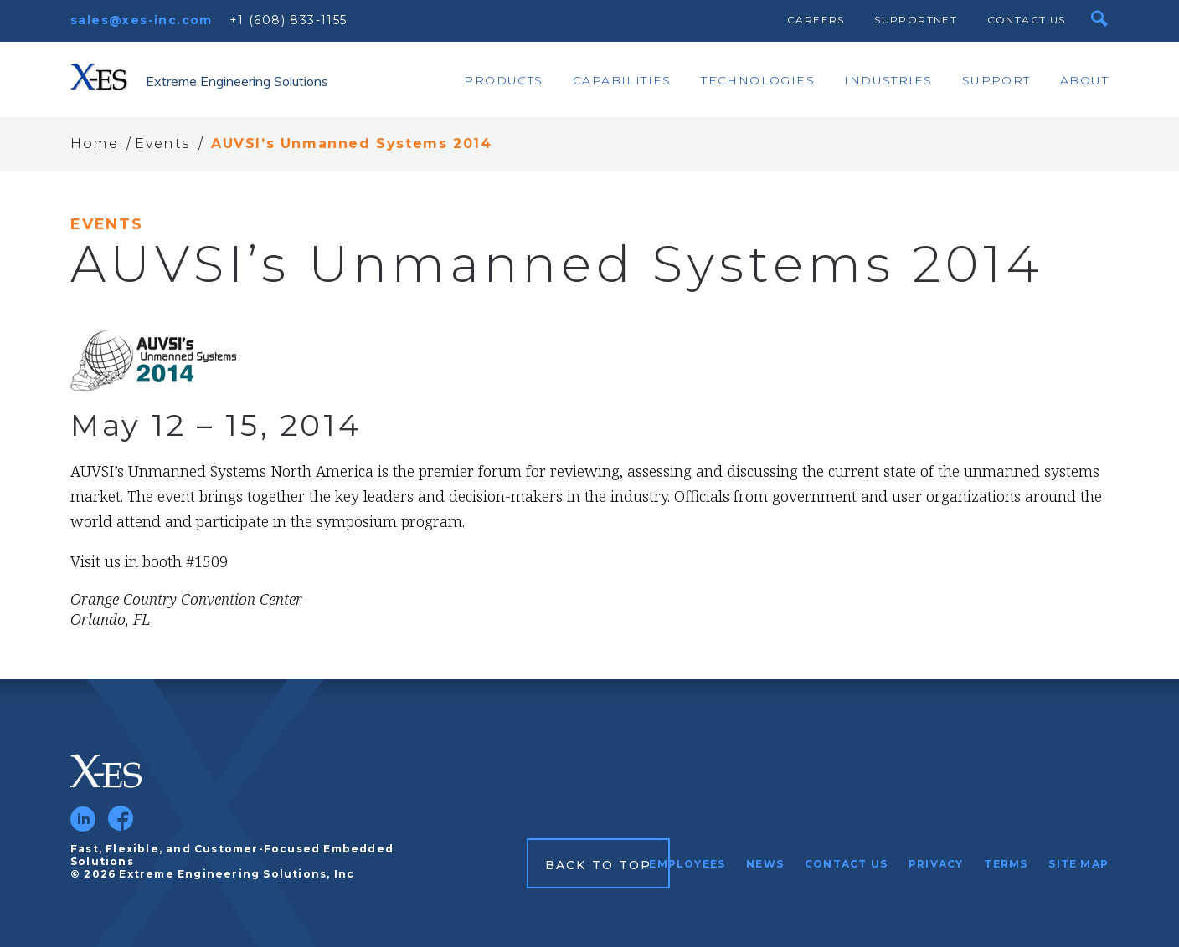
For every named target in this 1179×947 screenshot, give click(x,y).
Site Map (1078, 863)
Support (996, 80)
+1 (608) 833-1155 (288, 20)
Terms (1005, 863)
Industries (888, 80)
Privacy (936, 863)
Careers (816, 19)
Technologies (758, 80)
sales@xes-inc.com (141, 20)
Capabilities (622, 80)
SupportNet (915, 19)
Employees (687, 863)
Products (503, 80)
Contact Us (1026, 19)
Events (162, 143)
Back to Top (598, 865)
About (1084, 80)
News (765, 863)
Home (94, 143)
